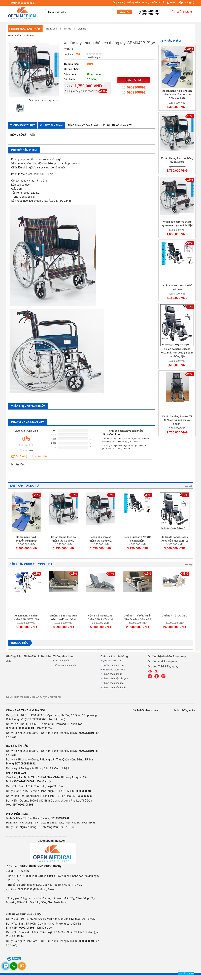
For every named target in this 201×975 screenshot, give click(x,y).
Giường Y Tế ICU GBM (174, 615)
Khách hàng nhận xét (117, 125)
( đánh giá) (93, 57)
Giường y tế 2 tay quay (162, 661)
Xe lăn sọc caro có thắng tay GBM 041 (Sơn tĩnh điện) (100, 541)
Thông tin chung (63, 656)
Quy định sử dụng (112, 660)
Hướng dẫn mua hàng (114, 665)
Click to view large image (45, 100)
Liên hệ (82, 28)
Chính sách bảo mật (113, 683)
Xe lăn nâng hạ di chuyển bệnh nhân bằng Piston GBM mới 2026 (177, 95)
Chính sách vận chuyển (115, 678)
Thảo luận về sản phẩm (83, 125)
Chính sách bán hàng (114, 656)
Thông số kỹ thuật (22, 125)
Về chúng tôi (62, 660)
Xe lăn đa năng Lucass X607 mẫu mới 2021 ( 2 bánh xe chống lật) (177, 353)
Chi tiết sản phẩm (51, 125)
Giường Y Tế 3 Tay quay (163, 666)
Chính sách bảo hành (114, 687)
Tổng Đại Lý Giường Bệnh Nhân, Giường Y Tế (137, 2)
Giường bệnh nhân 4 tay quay (167, 656)
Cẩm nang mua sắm (66, 665)
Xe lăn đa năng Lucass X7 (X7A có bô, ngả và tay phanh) (177, 420)
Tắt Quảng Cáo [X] (186, 973)
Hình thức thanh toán (114, 669)
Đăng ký (189, 2)
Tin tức (67, 28)
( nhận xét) (26, 450)
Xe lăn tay (28, 35)
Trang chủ (51, 28)
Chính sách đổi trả (112, 674)
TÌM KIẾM (124, 12)
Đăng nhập (176, 2)
